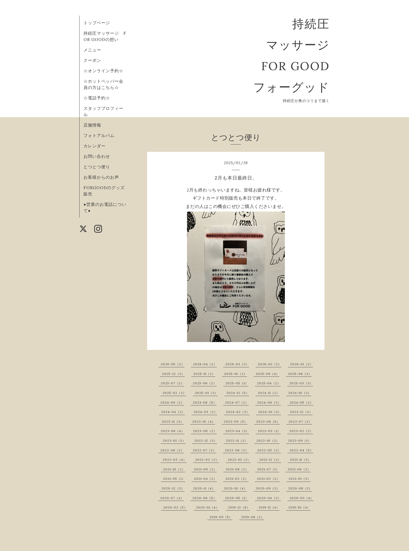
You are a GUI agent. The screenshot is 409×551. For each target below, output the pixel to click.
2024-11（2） (269, 393)
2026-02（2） (269, 364)
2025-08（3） (300, 374)
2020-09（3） (268, 488)
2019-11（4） (269, 507)
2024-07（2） (237, 402)
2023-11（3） (173, 421)
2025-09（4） (267, 374)
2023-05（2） (205, 431)
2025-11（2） (204, 374)
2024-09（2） (172, 402)
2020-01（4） (207, 507)
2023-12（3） (301, 412)
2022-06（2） (237, 450)
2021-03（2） (236, 479)
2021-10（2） (174, 469)
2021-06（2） (299, 469)
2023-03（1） (269, 431)
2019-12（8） (239, 507)
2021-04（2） (205, 479)
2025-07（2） (172, 383)
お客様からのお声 (101, 177)
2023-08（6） (268, 421)
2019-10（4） (299, 507)
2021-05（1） (174, 479)
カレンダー (94, 145)
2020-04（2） (269, 498)
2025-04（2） (269, 383)
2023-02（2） (301, 431)
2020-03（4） (302, 498)
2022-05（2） (269, 450)
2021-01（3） (299, 479)
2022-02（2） (207, 460)
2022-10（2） (267, 440)
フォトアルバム (99, 135)
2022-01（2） (239, 460)
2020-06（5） (204, 498)
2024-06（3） (269, 402)
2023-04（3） (237, 431)
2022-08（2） (172, 450)
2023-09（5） (236, 421)
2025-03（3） (301, 383)
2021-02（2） (268, 479)
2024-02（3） (238, 412)
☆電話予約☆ (96, 97)
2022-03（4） (175, 460)
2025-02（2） (174, 393)
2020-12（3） (172, 488)
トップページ (96, 22)
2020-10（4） (235, 488)
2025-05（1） (236, 383)
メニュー (92, 49)
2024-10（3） (299, 393)
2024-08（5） (204, 402)
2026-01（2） (301, 364)
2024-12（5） (237, 393)
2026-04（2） (205, 364)
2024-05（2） (301, 402)
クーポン (92, 60)
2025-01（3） (206, 393)
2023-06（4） (172, 431)
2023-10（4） (203, 421)
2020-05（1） (236, 498)
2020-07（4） (172, 498)
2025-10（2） (235, 374)
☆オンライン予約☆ (103, 70)
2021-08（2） (237, 469)
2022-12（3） (205, 440)
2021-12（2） (270, 460)
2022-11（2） (237, 440)
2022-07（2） (204, 450)
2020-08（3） (300, 488)
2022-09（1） (299, 440)
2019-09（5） (220, 517)
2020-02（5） (175, 507)
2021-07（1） (268, 469)
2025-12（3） (173, 374)
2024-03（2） (205, 412)
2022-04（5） (301, 450)
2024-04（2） (173, 412)
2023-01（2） (174, 440)
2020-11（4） (204, 488)
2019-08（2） (252, 517)
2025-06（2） (204, 383)
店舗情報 (92, 125)
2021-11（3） (300, 460)
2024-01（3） (269, 412)
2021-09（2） (205, 469)
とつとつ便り (96, 166)
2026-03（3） (237, 364)
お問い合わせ (96, 156)
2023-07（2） (300, 421)
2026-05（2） (172, 364)
